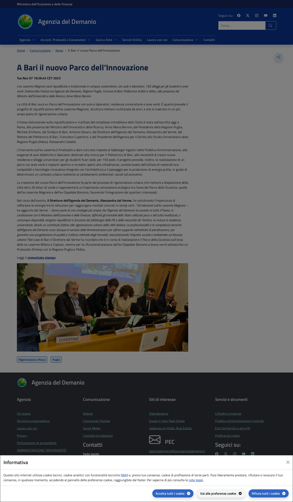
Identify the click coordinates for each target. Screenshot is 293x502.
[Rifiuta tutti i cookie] (269, 493)
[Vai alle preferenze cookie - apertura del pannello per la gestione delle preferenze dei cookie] (221, 493)
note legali (196, 480)
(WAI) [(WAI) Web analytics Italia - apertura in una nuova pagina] (124, 475)
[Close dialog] (288, 462)
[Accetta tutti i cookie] (172, 493)
